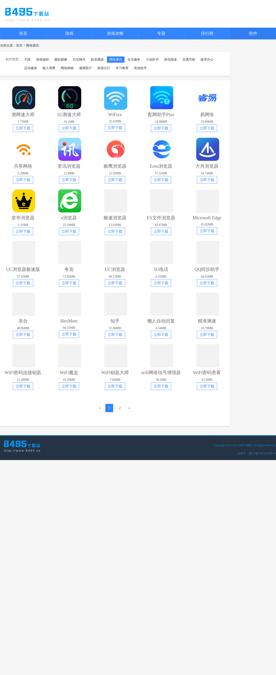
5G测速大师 (69, 114)
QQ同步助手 (207, 269)
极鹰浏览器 (115, 166)
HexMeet (69, 320)
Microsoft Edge (207, 217)
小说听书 (152, 59)
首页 (23, 33)
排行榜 (207, 33)
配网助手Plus (161, 114)
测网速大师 (23, 114)
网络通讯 (115, 59)
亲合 (23, 320)
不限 (27, 59)
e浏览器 (69, 217)
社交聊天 (79, 59)
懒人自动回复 (161, 320)
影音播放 (97, 59)
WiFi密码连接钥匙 (23, 372)
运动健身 (30, 68)
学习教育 (122, 68)
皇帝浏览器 (23, 217)
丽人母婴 (49, 68)
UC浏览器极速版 (23, 269)
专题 (161, 33)
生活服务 (133, 59)
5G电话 (161, 269)
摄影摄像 (60, 59)
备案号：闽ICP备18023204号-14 (257, 453)
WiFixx (115, 114)
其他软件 (140, 68)
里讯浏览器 (69, 166)
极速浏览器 (115, 217)
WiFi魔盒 (69, 372)
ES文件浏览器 (161, 217)
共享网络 (23, 166)
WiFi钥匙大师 (115, 372)
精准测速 (207, 320)
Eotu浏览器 (161, 166)
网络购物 (67, 68)
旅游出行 (103, 68)
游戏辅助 (42, 59)
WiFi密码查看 (207, 372)
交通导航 (188, 59)
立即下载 (23, 128)
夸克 (69, 269)
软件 (253, 33)
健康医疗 (85, 68)
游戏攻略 (115, 33)
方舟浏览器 (207, 166)
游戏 (69, 33)
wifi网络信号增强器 (161, 372)
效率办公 (207, 59)
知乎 (115, 320)
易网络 (207, 114)
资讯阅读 (170, 59)
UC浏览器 (115, 269)
